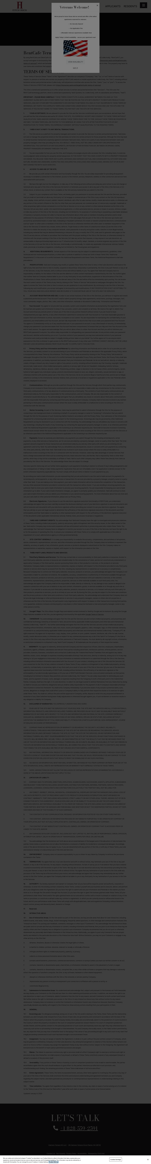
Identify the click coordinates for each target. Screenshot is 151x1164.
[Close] (148, 1159)
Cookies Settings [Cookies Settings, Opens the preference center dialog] (115, 1159)
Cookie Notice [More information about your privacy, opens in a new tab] (53, 1162)
